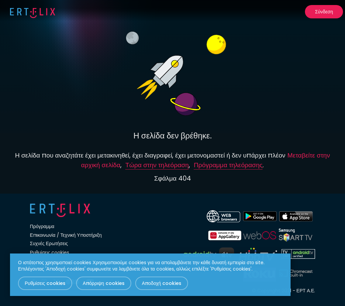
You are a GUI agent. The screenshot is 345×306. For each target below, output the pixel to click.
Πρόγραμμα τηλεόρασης (228, 165)
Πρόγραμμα (42, 226)
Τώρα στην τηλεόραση (157, 165)
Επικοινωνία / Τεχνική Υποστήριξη (66, 235)
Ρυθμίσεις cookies (49, 252)
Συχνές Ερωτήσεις (49, 243)
